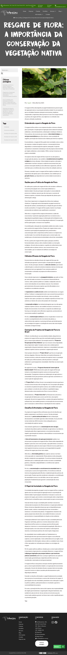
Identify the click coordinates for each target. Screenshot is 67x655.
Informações (38, 14)
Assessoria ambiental (9, 130)
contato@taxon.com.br (60, 6)
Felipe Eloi (34, 6)
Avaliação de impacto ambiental (11, 133)
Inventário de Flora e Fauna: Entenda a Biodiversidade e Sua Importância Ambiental (9, 87)
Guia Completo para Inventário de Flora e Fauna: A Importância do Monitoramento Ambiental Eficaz (9, 102)
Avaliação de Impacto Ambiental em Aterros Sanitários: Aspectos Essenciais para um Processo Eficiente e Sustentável (8, 112)
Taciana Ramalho (40, 6)
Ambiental (6, 127)
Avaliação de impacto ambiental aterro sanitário (15, 136)
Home (24, 11)
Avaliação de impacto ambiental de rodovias (14, 140)
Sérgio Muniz (49, 6)
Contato (48, 14)
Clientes (38, 11)
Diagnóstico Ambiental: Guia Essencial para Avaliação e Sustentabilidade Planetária (10, 94)
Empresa (31, 11)
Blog (60, 11)
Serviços (52, 11)
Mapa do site (22, 639)
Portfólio (45, 11)
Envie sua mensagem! (41, 643)
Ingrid (29, 103)
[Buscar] (2, 73)
